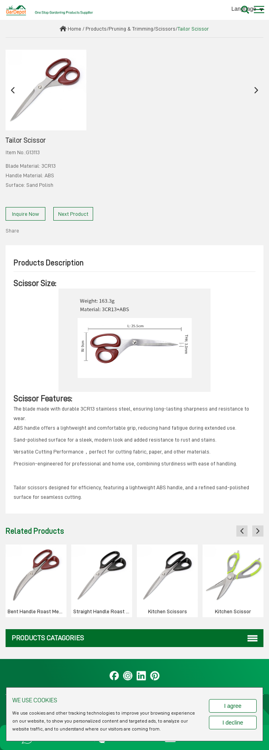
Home (74, 28)
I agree (233, 706)
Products (96, 28)
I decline (232, 722)
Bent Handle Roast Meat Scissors (37, 611)
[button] (13, 90)
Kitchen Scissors (167, 611)
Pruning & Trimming (131, 28)
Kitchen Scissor (233, 611)
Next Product (73, 214)
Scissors (165, 28)
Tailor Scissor (193, 28)
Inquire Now (25, 214)
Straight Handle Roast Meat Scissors (102, 611)
